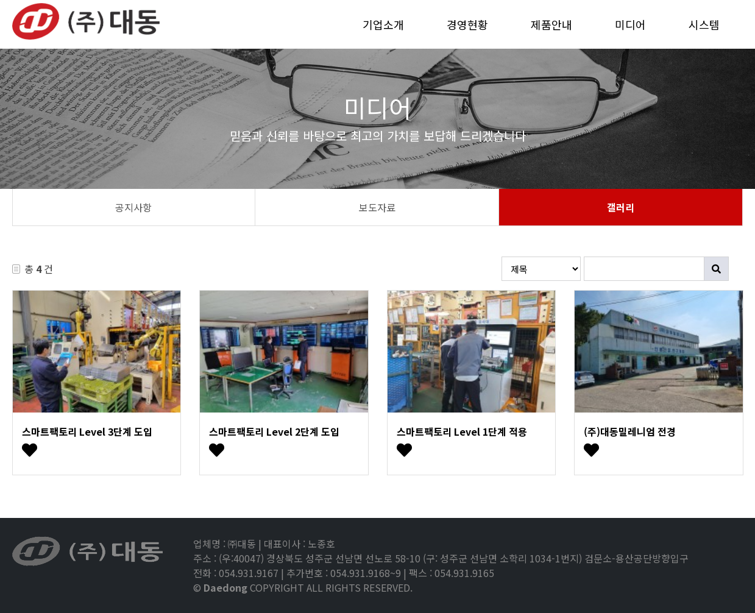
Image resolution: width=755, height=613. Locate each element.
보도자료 (377, 207)
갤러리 (620, 207)
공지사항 (133, 207)
